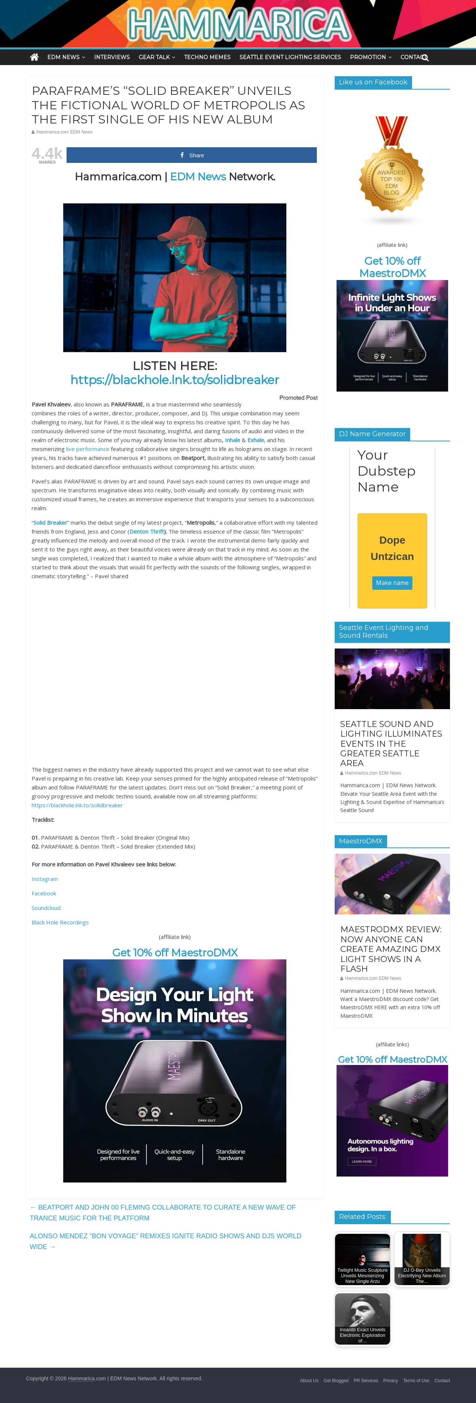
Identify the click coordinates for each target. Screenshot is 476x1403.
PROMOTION (368, 57)
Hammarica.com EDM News (64, 132)
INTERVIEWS (112, 57)
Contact (442, 1380)
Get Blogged (336, 1380)
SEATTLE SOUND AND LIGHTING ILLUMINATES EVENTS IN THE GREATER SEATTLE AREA (391, 744)
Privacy (390, 1380)
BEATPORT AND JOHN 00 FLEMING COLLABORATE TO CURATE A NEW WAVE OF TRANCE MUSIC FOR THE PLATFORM (163, 1213)
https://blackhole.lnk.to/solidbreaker (174, 380)
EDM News (198, 176)
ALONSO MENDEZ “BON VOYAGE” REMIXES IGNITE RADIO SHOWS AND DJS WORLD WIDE (166, 1241)
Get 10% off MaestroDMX (175, 952)
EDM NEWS (63, 57)
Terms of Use (416, 1380)
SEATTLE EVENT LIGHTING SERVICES (290, 57)
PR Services (366, 1380)
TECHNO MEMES (207, 57)
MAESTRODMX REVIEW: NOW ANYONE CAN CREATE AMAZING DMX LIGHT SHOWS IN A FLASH (390, 949)
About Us (309, 1380)
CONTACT (414, 57)
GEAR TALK (154, 57)
